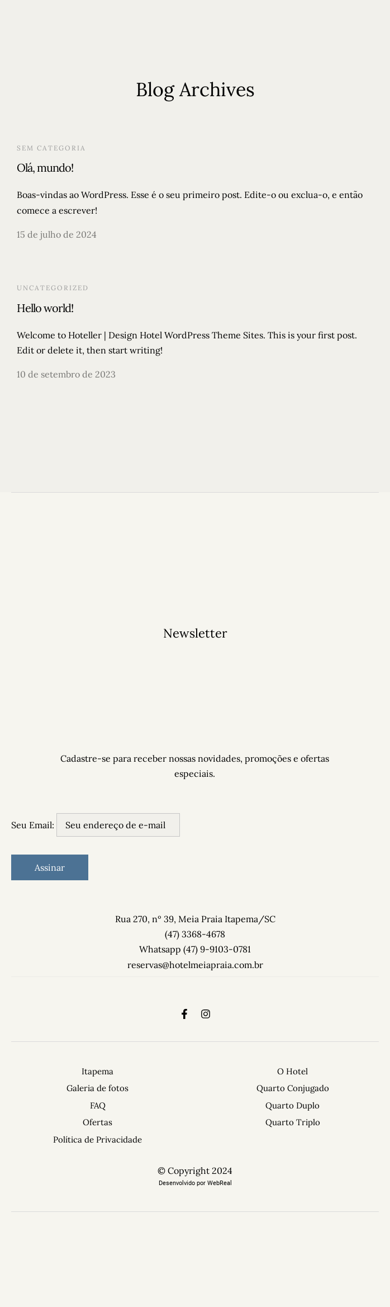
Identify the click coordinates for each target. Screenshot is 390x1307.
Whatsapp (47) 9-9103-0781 (195, 949)
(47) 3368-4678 (195, 934)
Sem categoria (51, 148)
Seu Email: (95, 825)
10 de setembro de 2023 (66, 374)
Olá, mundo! (45, 167)
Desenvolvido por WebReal (195, 1183)
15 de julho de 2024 (57, 234)
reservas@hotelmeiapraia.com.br (195, 964)
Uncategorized (53, 288)
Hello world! (45, 308)
